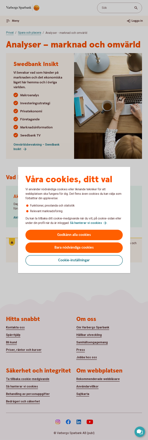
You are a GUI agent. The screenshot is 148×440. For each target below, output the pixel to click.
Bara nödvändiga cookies (74, 247)
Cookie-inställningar (74, 260)
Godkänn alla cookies (74, 235)
